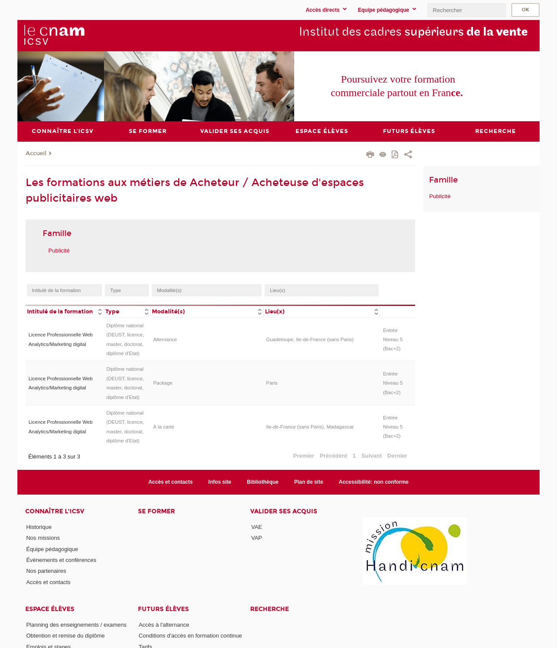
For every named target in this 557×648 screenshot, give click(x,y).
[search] (466, 10)
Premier (303, 455)
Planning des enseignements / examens (76, 624)
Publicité (59, 250)
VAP (256, 538)
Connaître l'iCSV (54, 511)
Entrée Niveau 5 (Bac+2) (393, 339)
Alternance (165, 339)
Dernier (397, 455)
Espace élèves (49, 609)
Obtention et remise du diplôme (65, 635)
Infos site (220, 482)
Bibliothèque (262, 482)
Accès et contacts (170, 482)
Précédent (333, 455)
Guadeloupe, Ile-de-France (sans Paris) (310, 339)
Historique (39, 527)
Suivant (371, 455)
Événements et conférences (61, 560)
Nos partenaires (46, 571)
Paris (272, 382)
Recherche (269, 609)
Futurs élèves (163, 609)
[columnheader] (65, 310)
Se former (156, 511)
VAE (256, 527)
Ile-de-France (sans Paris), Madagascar (310, 426)
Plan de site (308, 482)
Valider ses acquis (283, 511)
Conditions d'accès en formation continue (190, 635)
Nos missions (43, 538)
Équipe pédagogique (52, 548)
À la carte (163, 426)
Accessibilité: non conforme (374, 482)
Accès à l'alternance (164, 624)
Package (163, 382)
